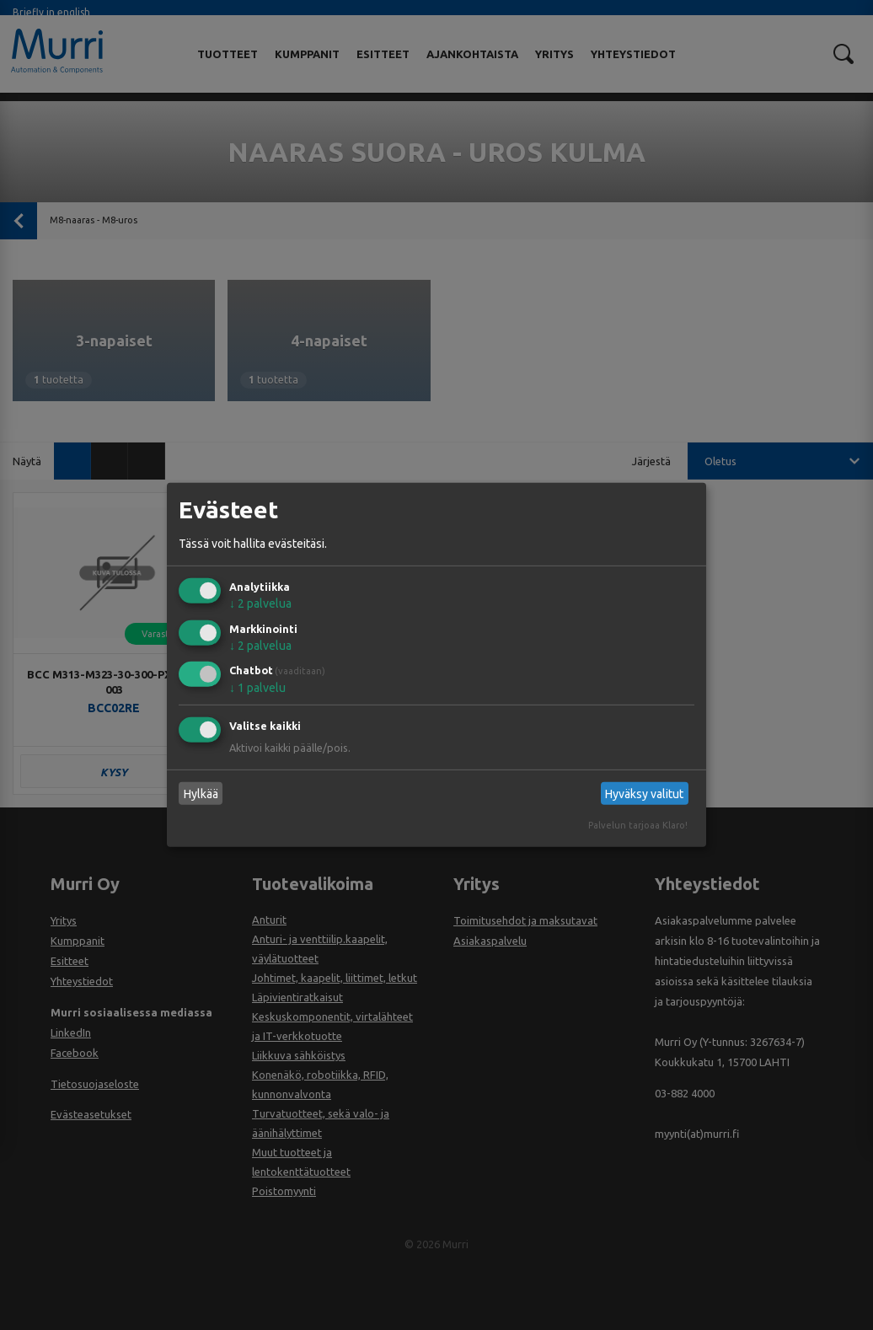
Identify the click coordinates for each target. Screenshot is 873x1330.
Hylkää (201, 794)
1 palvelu (257, 687)
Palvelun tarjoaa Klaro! (638, 825)
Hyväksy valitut (644, 794)
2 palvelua (260, 603)
